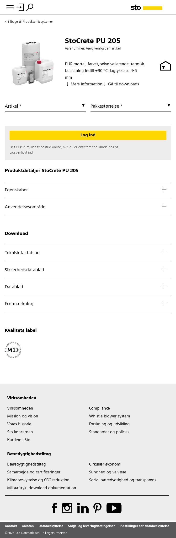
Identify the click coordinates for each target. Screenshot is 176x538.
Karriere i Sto (18, 440)
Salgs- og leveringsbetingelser (91, 526)
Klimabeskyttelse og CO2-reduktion (38, 480)
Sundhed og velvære (107, 472)
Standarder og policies (109, 432)
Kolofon (28, 526)
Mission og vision (22, 416)
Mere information (83, 84)
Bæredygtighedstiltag (29, 454)
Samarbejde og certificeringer (33, 472)
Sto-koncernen (20, 432)
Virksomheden (21, 398)
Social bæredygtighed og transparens (122, 480)
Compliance (99, 408)
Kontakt (11, 526)
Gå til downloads (120, 84)
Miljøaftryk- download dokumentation (41, 488)
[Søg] (29, 7)
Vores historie (19, 424)
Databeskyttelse (50, 526)
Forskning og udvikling (109, 424)
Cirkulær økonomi (105, 464)
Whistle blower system (109, 416)
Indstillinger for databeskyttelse (144, 526)
